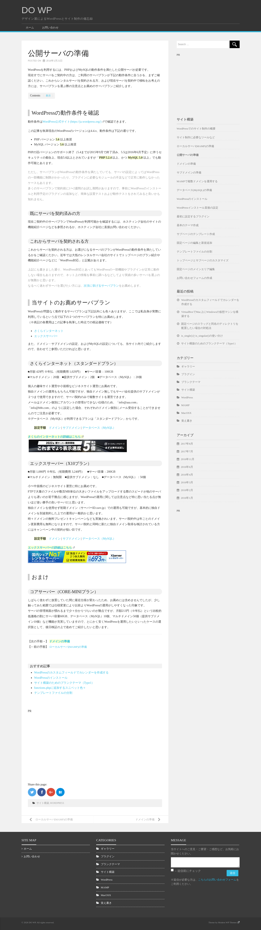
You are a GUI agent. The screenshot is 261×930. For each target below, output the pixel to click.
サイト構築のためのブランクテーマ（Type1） (64, 682)
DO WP (37, 10)
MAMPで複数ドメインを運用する (197, 181)
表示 (48, 95)
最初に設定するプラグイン (193, 216)
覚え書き (186, 420)
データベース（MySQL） (99, 427)
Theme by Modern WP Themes (223, 922)
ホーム (30, 27)
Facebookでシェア (41, 792)
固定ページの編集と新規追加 (194, 242)
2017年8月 (187, 443)
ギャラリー (188, 366)
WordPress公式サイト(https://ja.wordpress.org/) (74, 121)
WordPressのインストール (51, 677)
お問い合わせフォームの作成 (194, 278)
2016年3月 (187, 482)
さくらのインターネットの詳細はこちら (56, 436)
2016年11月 (187, 459)
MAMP (185, 405)
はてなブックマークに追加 (60, 792)
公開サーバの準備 (188, 154)
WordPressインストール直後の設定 (197, 207)
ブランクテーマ (190, 382)
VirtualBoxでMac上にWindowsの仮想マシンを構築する (210, 314)
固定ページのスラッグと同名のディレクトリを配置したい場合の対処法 (210, 326)
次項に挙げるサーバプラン (101, 285)
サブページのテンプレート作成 (196, 234)
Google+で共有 (51, 792)
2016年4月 (187, 474)
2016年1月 (187, 497)
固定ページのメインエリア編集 (196, 269)
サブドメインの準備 (189, 172)
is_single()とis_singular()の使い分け (202, 335)
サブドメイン (71, 427)
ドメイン (55, 427)
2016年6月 (187, 466)
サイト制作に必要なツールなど (196, 137)
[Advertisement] (59, 740)
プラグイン (188, 374)
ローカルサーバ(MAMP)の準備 (68, 646)
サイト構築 (42, 802)
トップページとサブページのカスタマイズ (203, 260)
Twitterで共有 (32, 792)
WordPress (57, 802)
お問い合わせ (50, 27)
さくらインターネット (49, 330)
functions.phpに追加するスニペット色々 (60, 687)
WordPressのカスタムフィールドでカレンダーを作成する (71, 672)
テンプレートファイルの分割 (53, 692)
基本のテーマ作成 (188, 225)
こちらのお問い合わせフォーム (217, 879)
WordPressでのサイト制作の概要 (196, 128)
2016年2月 (187, 490)
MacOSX (186, 412)
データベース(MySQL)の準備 (194, 190)
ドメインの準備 (59, 641)
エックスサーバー (46, 336)
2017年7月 (187, 451)
